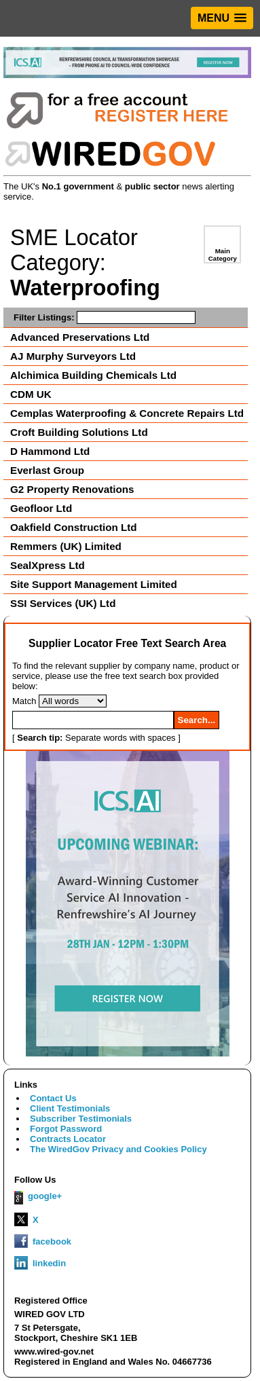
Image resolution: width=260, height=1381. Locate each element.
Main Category (222, 254)
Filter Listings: (105, 317)
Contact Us (53, 1098)
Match (24, 701)
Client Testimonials (70, 1108)
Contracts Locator (68, 1139)
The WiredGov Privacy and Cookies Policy (118, 1149)
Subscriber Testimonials (81, 1118)
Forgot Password (66, 1129)
